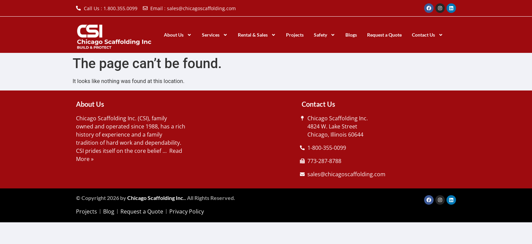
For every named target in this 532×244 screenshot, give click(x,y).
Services (215, 35)
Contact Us (427, 35)
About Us (178, 35)
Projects (295, 35)
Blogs (351, 35)
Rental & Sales (257, 35)
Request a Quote (384, 35)
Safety (324, 35)
